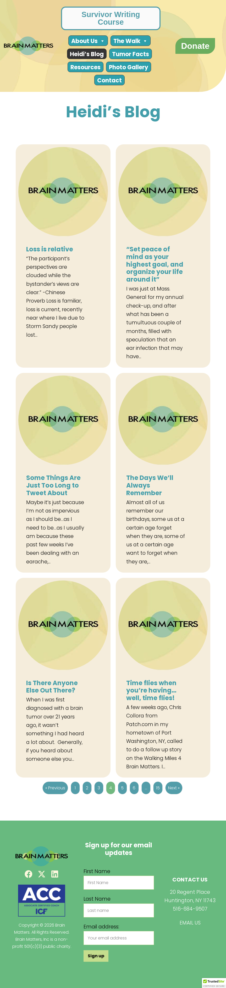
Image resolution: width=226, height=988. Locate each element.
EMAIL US (190, 922)
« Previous (55, 788)
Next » (174, 788)
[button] (28, 874)
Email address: (101, 926)
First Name (97, 871)
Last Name (97, 898)
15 (158, 788)
